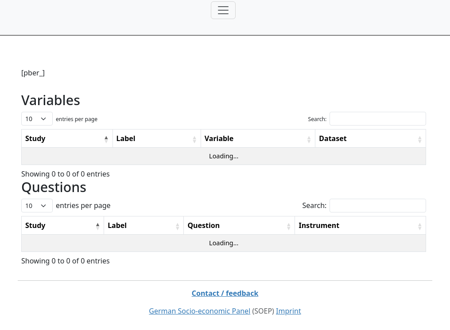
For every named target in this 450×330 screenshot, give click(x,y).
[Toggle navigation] (223, 10)
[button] (106, 139)
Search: (317, 119)
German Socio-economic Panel (199, 311)
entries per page (76, 119)
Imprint (288, 311)
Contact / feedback (225, 293)
